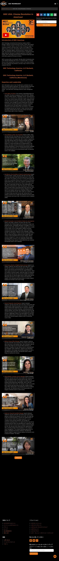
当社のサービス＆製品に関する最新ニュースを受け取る (41, 547)
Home (3, 8)
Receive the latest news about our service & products (46, 19)
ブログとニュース (9, 8)
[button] (55, 3)
